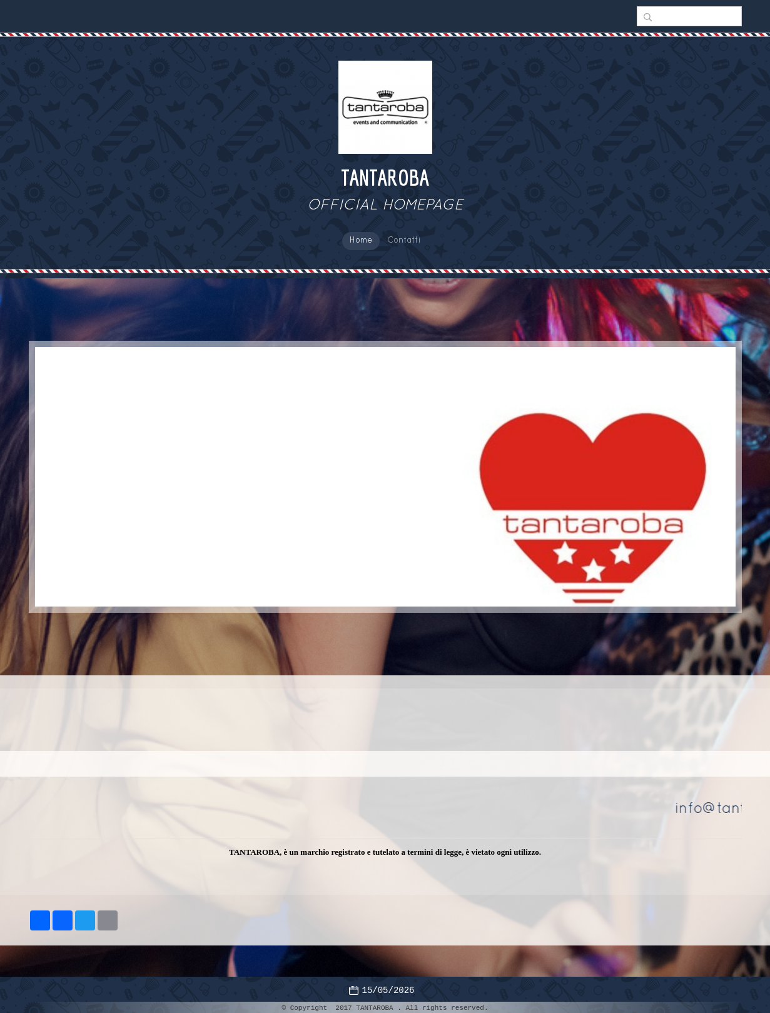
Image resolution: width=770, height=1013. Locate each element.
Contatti (404, 240)
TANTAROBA (385, 177)
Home (361, 240)
